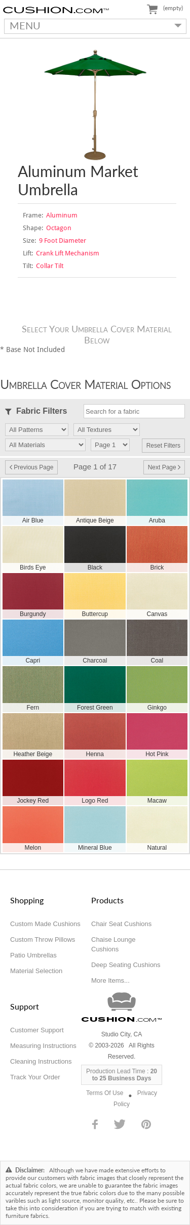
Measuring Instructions (43, 1045)
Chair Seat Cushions (121, 924)
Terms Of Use (104, 1093)
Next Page (164, 467)
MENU (93, 25)
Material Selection (36, 971)
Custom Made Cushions (45, 924)
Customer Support (37, 1030)
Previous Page (31, 467)
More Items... (110, 980)
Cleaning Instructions (40, 1061)
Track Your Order (35, 1077)
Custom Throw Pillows (42, 939)
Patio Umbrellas (33, 955)
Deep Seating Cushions (126, 965)
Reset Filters (163, 445)
